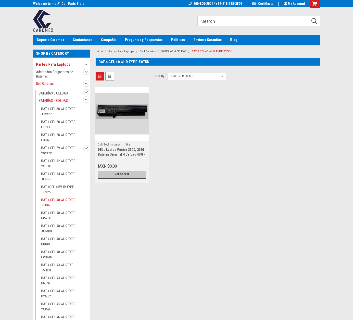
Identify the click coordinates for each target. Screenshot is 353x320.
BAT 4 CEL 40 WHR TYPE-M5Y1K (58, 215)
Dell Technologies (109, 144)
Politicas (178, 40)
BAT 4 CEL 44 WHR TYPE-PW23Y (58, 293)
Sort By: (159, 76)
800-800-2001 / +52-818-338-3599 (214, 4)
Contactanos (82, 40)
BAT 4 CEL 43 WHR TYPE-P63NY (58, 280)
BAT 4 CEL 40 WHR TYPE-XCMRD (58, 228)
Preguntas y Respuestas (144, 40)
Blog (233, 40)
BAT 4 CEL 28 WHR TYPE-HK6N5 (58, 137)
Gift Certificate (262, 4)
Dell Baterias (45, 83)
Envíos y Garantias (207, 40)
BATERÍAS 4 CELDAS (53, 100)
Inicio (99, 51)
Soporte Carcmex (50, 40)
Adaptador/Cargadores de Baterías (54, 74)
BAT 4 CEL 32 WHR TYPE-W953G (58, 163)
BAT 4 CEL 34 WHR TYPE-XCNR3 (58, 176)
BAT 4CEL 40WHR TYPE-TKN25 (58, 189)
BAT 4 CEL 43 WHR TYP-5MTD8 (58, 267)
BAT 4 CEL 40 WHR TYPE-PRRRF (58, 241)
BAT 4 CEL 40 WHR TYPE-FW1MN (58, 254)
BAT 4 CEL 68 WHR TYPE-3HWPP (58, 111)
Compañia (108, 40)
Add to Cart (122, 174)
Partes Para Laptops (53, 64)
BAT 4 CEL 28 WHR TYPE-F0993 (58, 124)
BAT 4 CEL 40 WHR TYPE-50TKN (58, 202)
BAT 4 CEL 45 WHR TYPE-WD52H (58, 306)
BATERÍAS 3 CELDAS (53, 93)
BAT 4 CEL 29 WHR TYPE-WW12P (58, 150)
